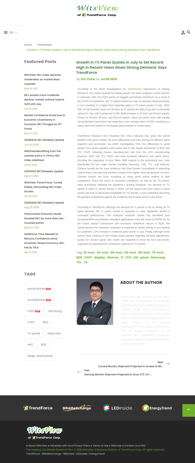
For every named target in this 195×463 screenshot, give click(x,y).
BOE (79, 257)
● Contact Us (130, 445)
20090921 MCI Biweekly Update (43, 171)
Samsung (158, 257)
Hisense (113, 257)
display (99, 257)
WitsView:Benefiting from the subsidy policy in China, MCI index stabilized (42, 155)
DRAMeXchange (52, 453)
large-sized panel (40, 356)
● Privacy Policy (81, 445)
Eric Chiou (88, 79)
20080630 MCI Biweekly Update (44, 140)
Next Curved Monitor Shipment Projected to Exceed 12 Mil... (130, 364)
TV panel (33, 333)
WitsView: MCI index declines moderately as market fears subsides (42, 79)
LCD (128, 257)
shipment (54, 333)
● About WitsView (37, 445)
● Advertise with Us (59, 445)
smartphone (39, 300)
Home (28, 44)
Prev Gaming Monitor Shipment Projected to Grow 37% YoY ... (118, 372)
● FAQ (141, 445)
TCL (79, 262)
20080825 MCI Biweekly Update (44, 202)
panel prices (39, 289)
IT (122, 257)
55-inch (130, 252)
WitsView (69, 453)
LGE (135, 257)
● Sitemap (115, 445)
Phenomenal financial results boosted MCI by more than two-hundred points (44, 218)
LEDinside (82, 453)
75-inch (157, 252)
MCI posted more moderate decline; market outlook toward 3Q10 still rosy (44, 99)
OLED (34, 311)
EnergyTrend (97, 453)
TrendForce (133, 89)
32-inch (89, 252)
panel (144, 257)
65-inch (144, 252)
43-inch (102, 252)
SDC (46, 322)
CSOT (88, 257)
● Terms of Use (100, 445)
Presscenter (44, 44)
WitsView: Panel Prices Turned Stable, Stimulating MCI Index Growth (43, 187)
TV (86, 262)
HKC (30, 345)
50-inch (116, 252)
